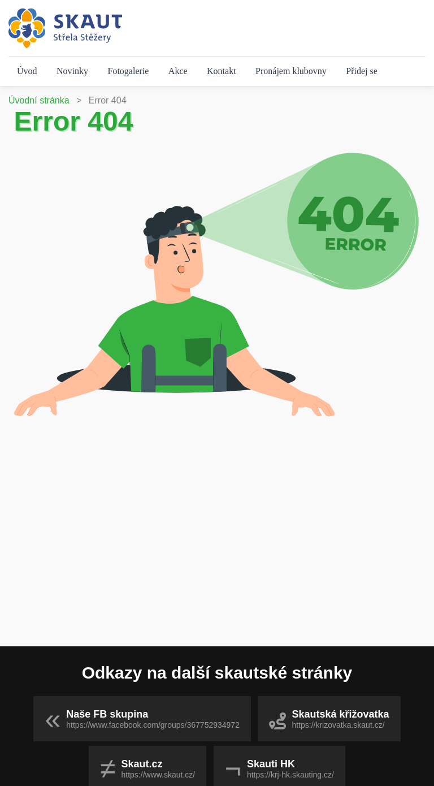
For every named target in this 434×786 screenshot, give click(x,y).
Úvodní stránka (39, 100)
